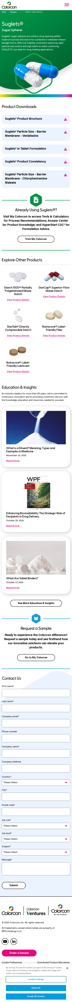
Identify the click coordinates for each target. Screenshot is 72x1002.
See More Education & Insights (36, 603)
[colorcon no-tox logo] (60, 909)
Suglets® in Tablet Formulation (36, 148)
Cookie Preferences (12, 962)
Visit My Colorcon (36, 239)
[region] (36, 982)
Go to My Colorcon (36, 657)
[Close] (67, 968)
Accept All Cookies (36, 996)
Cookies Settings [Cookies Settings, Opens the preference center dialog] (36, 979)
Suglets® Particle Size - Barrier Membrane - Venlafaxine (36, 133)
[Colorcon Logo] (9, 5)
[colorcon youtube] (5, 941)
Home (4, 12)
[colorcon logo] (11, 910)
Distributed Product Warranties (53, 962)
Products (13, 12)
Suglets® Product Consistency (36, 161)
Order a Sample (19, 953)
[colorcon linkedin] (13, 941)
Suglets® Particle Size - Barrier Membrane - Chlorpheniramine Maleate (36, 178)
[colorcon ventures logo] (36, 911)
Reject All (35, 988)
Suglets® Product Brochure (36, 119)
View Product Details (18, 300)
